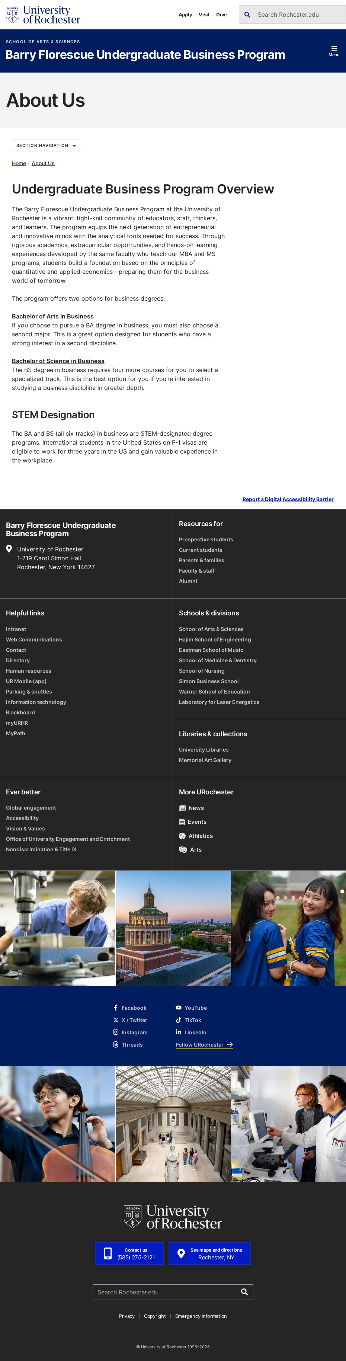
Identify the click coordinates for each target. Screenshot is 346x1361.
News (191, 808)
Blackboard (20, 712)
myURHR (17, 722)
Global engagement (31, 807)
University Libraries (204, 749)
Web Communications (34, 639)
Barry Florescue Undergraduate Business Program (145, 55)
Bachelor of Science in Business (58, 361)
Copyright (155, 1316)
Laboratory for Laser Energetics (219, 701)
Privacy (127, 1316)
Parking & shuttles (29, 691)
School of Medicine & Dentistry (218, 660)
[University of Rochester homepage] (43, 14)
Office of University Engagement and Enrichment (68, 838)
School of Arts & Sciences (43, 42)
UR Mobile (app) (26, 681)
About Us (43, 162)
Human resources (28, 670)
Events (192, 822)
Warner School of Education (214, 691)
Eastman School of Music (211, 649)
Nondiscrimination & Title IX (41, 849)
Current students (200, 549)
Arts (190, 850)
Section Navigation (46, 145)
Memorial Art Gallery (205, 759)
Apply (185, 14)
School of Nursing (202, 670)
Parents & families (201, 560)
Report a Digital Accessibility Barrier (288, 499)
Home (19, 162)
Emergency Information (201, 1316)
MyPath (15, 733)
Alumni (188, 581)
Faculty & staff (197, 570)
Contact (16, 649)
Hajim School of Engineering (215, 639)
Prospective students (206, 539)
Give (221, 14)
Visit (204, 14)
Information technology (36, 701)
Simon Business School (209, 681)
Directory (18, 660)
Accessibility (22, 818)
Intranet (16, 629)
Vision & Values (25, 828)
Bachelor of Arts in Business (53, 316)
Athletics (196, 836)
